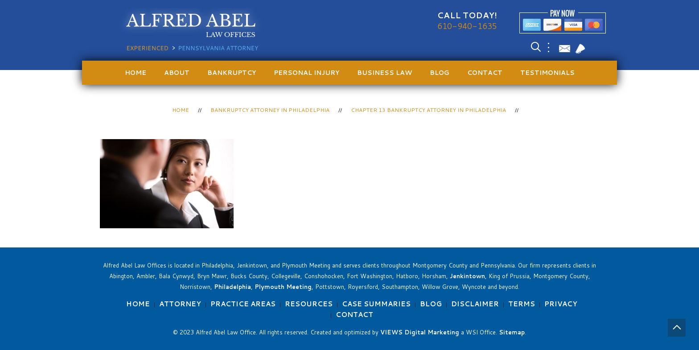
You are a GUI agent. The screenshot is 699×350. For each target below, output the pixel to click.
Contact (484, 72)
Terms (521, 304)
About (176, 72)
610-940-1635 (467, 26)
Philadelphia (232, 287)
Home (135, 72)
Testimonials (547, 72)
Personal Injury (306, 72)
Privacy (560, 304)
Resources (309, 304)
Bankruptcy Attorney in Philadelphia (269, 110)
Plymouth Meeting (283, 287)
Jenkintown (467, 276)
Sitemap (512, 332)
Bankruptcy (231, 72)
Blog (439, 72)
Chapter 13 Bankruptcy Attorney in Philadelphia (428, 110)
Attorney (180, 304)
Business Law (384, 72)
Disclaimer (475, 304)
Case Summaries (376, 304)
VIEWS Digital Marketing (419, 332)
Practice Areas (242, 304)
